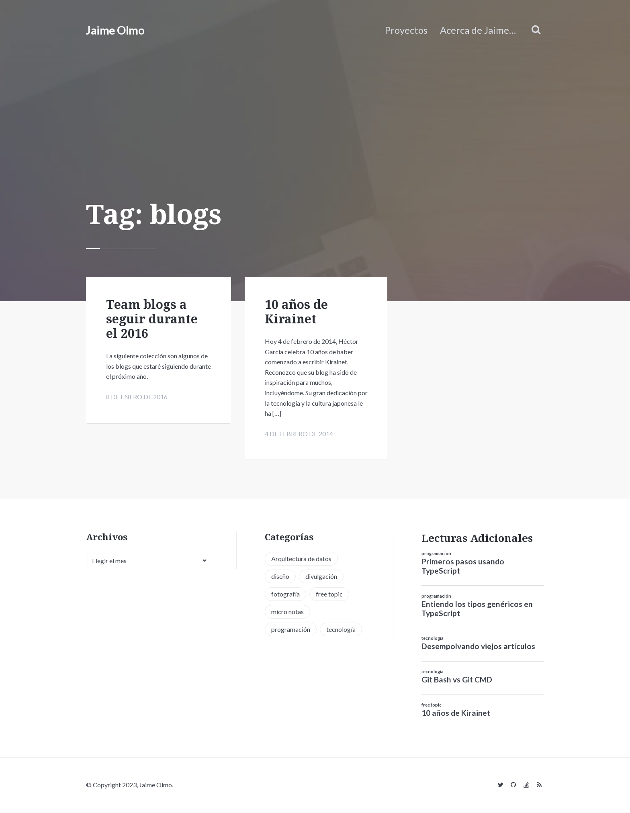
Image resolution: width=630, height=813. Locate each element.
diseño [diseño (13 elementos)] (280, 577)
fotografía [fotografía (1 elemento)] (285, 595)
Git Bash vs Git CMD (456, 680)
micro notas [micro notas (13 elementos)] (287, 613)
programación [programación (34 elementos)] (290, 630)
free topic (431, 706)
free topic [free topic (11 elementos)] (329, 595)
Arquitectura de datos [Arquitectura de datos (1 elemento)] (301, 560)
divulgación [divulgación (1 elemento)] (321, 577)
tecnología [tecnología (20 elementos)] (341, 630)
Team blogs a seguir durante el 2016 (152, 318)
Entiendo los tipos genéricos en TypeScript (477, 610)
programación (436, 554)
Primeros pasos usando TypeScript (462, 567)
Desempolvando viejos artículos (478, 647)
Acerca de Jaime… (478, 30)
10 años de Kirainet (296, 311)
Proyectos (406, 30)
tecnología (432, 639)
